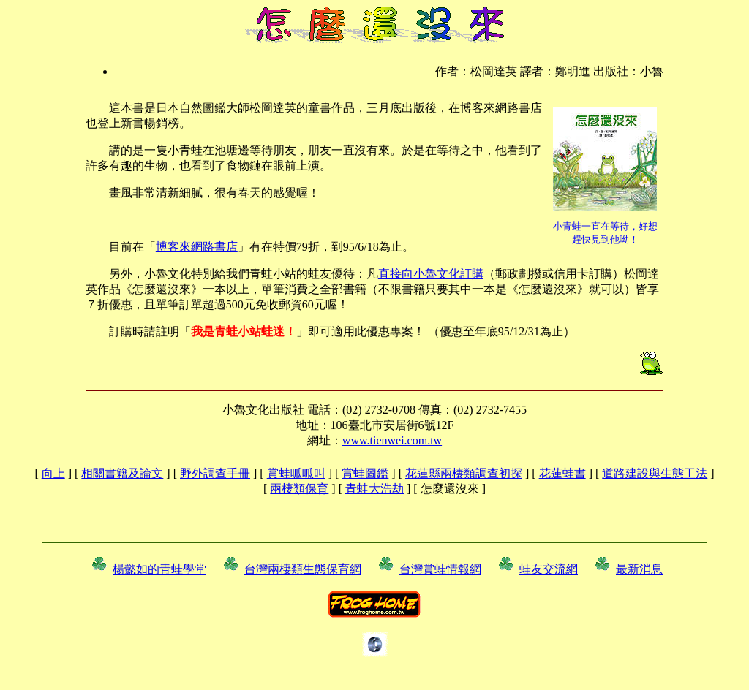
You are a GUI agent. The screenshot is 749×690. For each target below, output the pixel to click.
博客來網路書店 (197, 246)
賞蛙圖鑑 (365, 473)
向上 (53, 473)
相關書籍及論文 (122, 473)
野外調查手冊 (215, 473)
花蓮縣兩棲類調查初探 (463, 473)
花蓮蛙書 (562, 473)
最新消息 (639, 569)
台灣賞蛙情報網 (440, 569)
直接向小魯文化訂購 (430, 274)
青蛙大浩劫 (374, 488)
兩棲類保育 (299, 488)
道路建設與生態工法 (654, 473)
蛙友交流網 (548, 569)
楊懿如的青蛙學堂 (159, 569)
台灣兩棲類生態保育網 (302, 569)
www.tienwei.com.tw (392, 440)
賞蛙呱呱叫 (296, 473)
